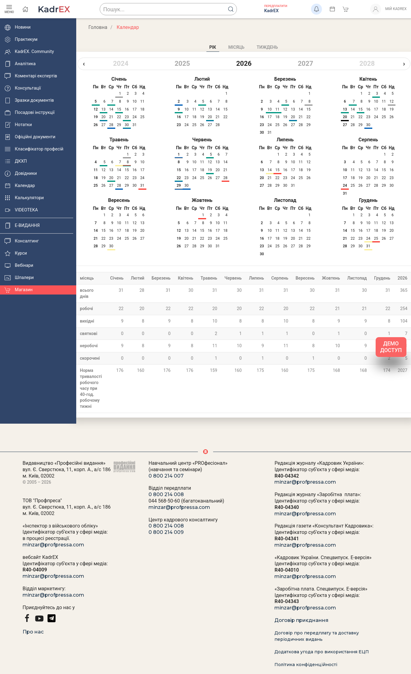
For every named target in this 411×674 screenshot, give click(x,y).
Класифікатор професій (34, 149)
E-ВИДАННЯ (22, 226)
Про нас (33, 632)
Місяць (236, 47)
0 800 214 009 (166, 532)
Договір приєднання (301, 620)
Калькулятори (24, 198)
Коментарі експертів (31, 76)
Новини (17, 27)
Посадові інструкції (30, 113)
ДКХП (16, 161)
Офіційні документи (30, 137)
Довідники (21, 174)
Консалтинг (22, 241)
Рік (212, 47)
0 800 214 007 (166, 476)
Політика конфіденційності (305, 664)
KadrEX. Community (29, 52)
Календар (20, 186)
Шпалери (19, 278)
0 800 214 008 (166, 494)
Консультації (23, 88)
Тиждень (267, 47)
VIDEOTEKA (21, 210)
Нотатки (18, 125)
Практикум (21, 40)
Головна (97, 27)
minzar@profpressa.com (53, 545)
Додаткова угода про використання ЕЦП (321, 652)
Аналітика (20, 64)
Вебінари (19, 266)
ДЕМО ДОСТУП (391, 347)
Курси (16, 253)
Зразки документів (29, 100)
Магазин (19, 290)
